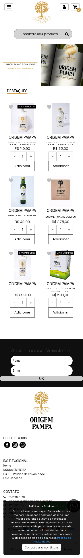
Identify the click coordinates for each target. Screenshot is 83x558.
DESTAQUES (17, 91)
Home (7, 465)
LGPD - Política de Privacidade (24, 474)
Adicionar (22, 166)
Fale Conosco (12, 478)
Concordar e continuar (41, 547)
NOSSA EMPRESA (14, 470)
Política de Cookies (42, 506)
